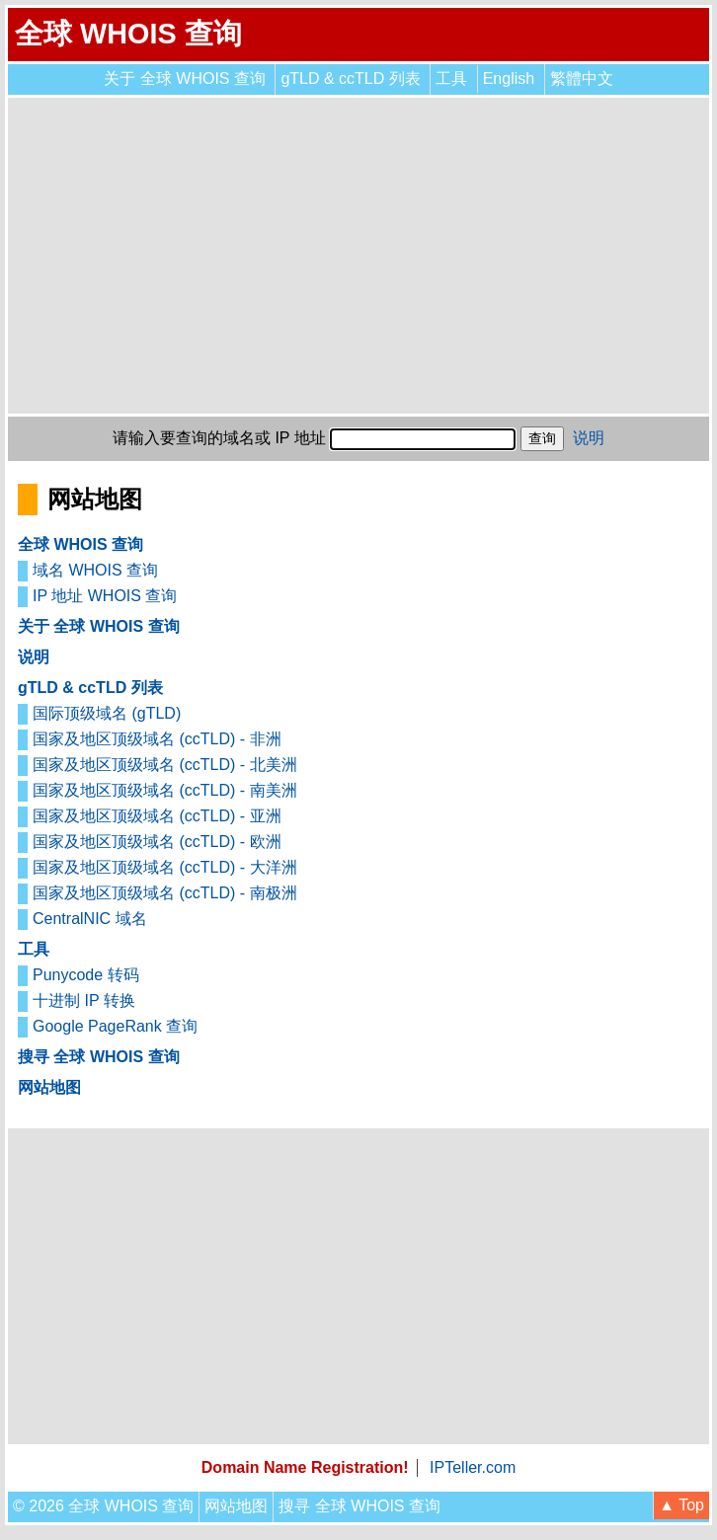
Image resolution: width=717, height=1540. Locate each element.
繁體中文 (581, 78)
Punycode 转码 (86, 974)
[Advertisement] (358, 255)
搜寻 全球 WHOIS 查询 (99, 1056)
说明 (588, 437)
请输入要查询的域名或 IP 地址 (219, 437)
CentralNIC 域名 (90, 918)
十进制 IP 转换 (84, 1000)
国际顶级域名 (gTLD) (107, 713)
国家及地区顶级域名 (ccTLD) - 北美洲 (165, 764)
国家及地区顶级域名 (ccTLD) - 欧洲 (157, 841)
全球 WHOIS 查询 (128, 33)
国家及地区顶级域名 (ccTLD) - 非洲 (157, 739)
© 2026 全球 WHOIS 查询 (103, 1506)
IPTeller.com (473, 1467)
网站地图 (49, 1087)
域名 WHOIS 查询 (95, 570)
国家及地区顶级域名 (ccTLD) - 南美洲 (165, 790)
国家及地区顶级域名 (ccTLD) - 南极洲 (165, 893)
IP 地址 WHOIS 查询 (105, 595)
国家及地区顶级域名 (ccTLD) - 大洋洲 (165, 867)
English (508, 78)
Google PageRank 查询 (115, 1026)
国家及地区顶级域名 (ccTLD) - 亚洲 (157, 816)
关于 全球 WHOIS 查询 (185, 78)
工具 (451, 78)
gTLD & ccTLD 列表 (350, 78)
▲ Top (681, 1505)
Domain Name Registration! (305, 1467)
